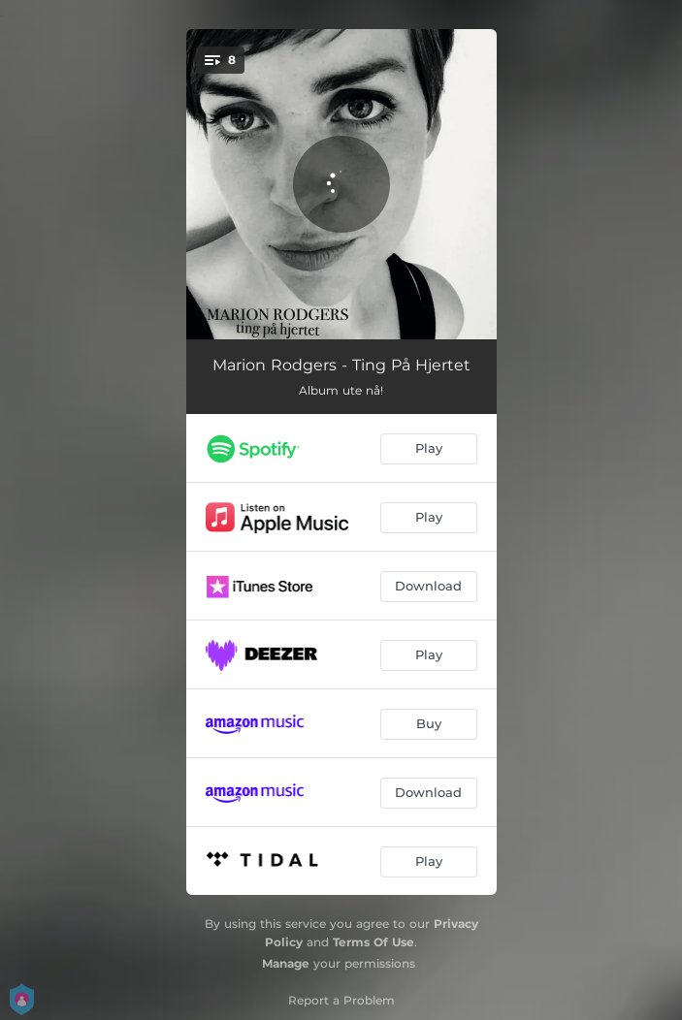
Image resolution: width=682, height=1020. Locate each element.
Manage (285, 963)
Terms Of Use (373, 942)
